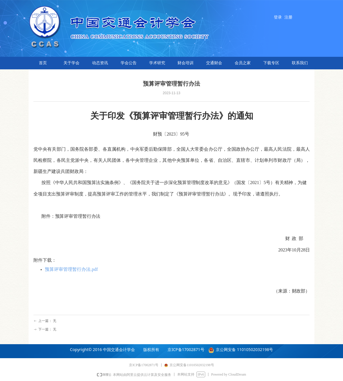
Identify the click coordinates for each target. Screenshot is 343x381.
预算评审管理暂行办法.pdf (71, 269)
